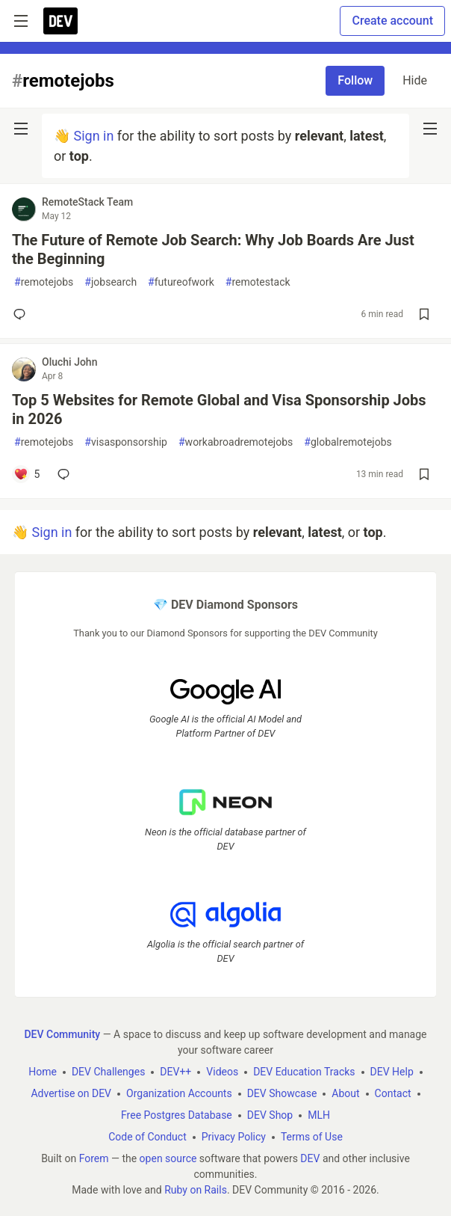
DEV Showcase (282, 1093)
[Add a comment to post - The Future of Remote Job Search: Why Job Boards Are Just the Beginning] (22, 314)
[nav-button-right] (430, 129)
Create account (392, 20)
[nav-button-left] (21, 129)
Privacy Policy (234, 1137)
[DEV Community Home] (60, 21)
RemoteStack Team (87, 202)
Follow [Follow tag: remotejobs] (355, 80)
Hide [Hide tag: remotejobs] (414, 80)
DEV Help (392, 1072)
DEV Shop (270, 1115)
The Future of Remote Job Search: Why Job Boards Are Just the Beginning (213, 249)
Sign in (93, 136)
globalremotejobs (347, 442)
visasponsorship (125, 442)
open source (168, 1158)
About (345, 1093)
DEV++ (175, 1072)
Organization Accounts (179, 1093)
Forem (94, 1158)
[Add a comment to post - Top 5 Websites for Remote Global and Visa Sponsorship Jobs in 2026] (26, 474)
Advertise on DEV (71, 1093)
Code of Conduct (147, 1137)
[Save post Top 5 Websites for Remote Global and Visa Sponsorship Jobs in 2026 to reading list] (424, 474)
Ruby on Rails (195, 1190)
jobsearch (110, 282)
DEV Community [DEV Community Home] (62, 1034)
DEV (310, 1158)
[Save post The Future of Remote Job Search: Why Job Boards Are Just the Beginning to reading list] (424, 314)
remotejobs (43, 282)
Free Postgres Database (176, 1115)
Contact (393, 1093)
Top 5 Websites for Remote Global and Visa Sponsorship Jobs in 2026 (219, 409)
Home (42, 1072)
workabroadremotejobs (235, 442)
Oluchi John (69, 362)
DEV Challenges (108, 1072)
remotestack (258, 282)
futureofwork (181, 282)
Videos (222, 1072)
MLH (319, 1115)
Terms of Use (312, 1137)
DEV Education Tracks (304, 1072)
